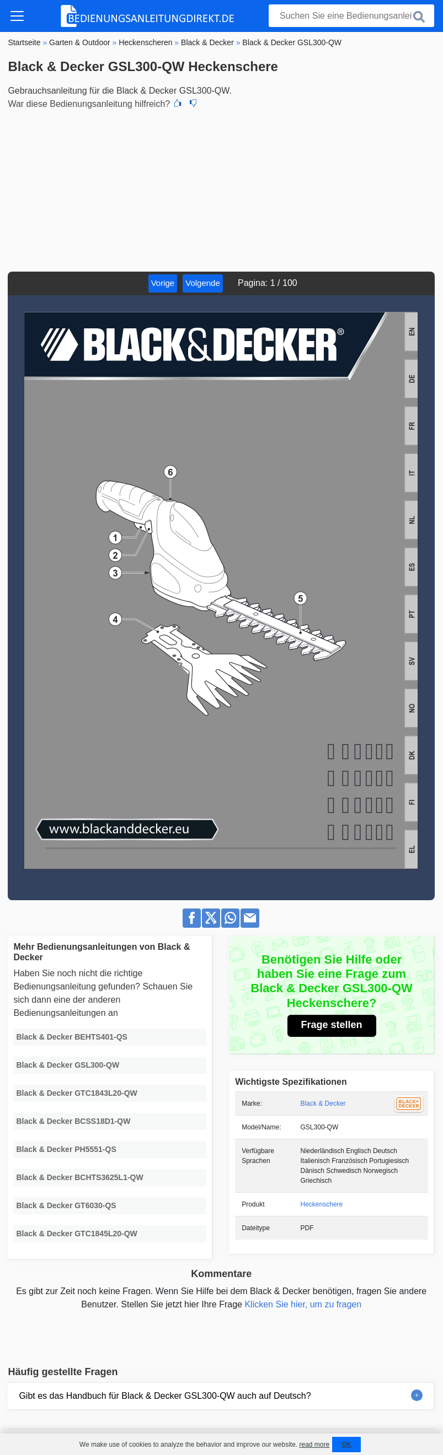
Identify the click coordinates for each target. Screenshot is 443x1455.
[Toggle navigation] (17, 16)
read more (314, 1444)
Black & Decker (323, 1103)
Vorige (163, 283)
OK (346, 1444)
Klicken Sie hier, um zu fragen (302, 1304)
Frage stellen (331, 1024)
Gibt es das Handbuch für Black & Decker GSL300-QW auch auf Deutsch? (165, 1395)
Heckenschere (322, 1204)
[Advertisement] (221, 189)
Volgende (202, 283)
